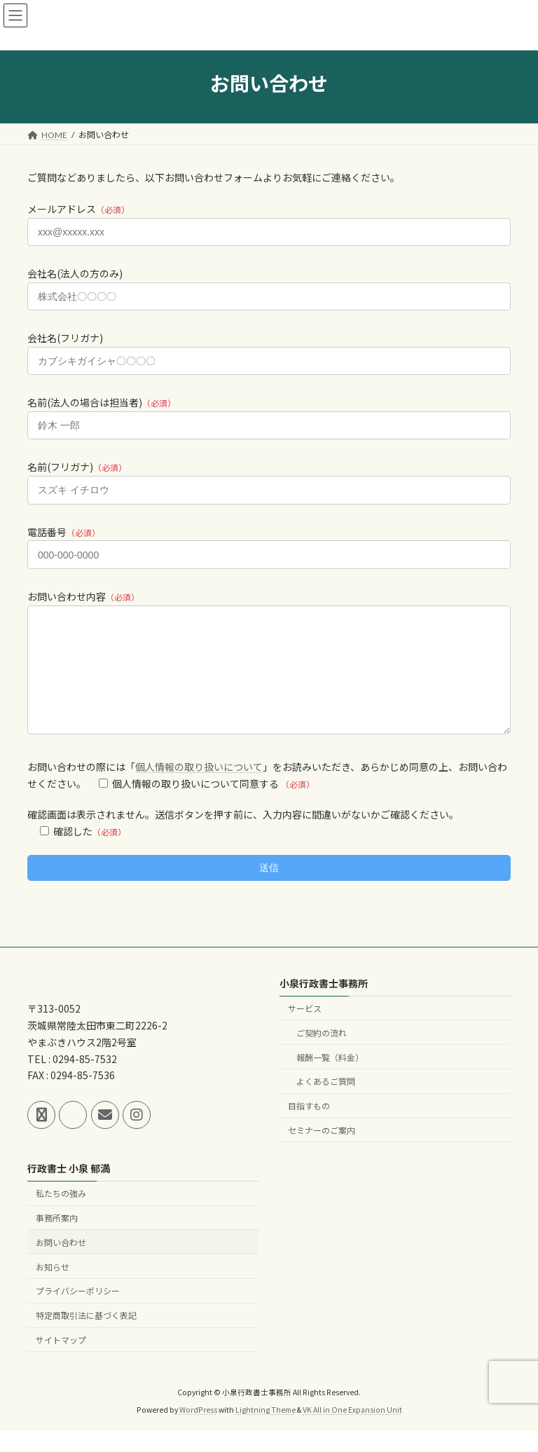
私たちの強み (61, 1215)
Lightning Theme (265, 1430)
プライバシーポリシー (78, 1312)
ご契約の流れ (321, 1054)
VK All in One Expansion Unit (352, 1430)
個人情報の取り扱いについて (199, 788)
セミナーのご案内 (321, 1151)
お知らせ (52, 1287)
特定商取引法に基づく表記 (86, 1336)
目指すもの (309, 1127)
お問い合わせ (61, 1264)
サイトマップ (61, 1361)
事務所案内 (57, 1239)
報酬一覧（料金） (330, 1078)
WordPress (198, 1430)
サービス (305, 1030)
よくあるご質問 (325, 1102)
